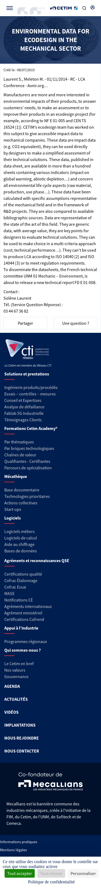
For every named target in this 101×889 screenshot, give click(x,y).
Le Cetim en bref (19, 663)
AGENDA (12, 686)
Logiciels (12, 518)
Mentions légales (13, 849)
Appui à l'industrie (21, 628)
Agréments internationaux (28, 606)
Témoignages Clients (23, 419)
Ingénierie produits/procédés (31, 387)
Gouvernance (16, 676)
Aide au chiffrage (19, 544)
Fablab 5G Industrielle (24, 413)
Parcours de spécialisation (28, 467)
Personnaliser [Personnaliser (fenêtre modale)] (83, 873)
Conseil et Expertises (22, 400)
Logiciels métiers (19, 531)
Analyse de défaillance (24, 406)
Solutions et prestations (26, 374)
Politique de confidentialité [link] (51, 882)
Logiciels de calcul (20, 538)
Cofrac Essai (15, 587)
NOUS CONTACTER (21, 751)
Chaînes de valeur (20, 454)
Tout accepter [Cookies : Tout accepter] (19, 873)
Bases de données (20, 550)
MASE (9, 593)
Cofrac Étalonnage (20, 580)
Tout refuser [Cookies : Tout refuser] (51, 873)
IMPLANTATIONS (20, 725)
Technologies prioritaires (27, 496)
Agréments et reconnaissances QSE (36, 560)
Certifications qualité (23, 574)
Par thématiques (19, 441)
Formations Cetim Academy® (30, 428)
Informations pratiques (18, 841)
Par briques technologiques (29, 448)
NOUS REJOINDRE (21, 738)
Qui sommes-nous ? (22, 650)
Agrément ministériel (23, 613)
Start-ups (12, 509)
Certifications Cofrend (24, 619)
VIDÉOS (11, 712)
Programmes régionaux (25, 641)
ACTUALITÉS (16, 699)
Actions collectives (20, 502)
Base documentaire (21, 490)
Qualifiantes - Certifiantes (27, 461)
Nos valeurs (14, 670)
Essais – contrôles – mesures (30, 393)
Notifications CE (18, 600)
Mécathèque (15, 476)
